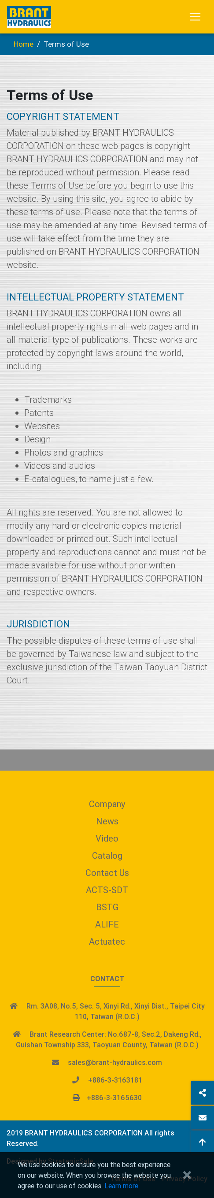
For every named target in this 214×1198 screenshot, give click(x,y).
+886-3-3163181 (115, 1080)
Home (23, 44)
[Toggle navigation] (195, 16)
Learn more (121, 1185)
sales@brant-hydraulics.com (115, 1062)
